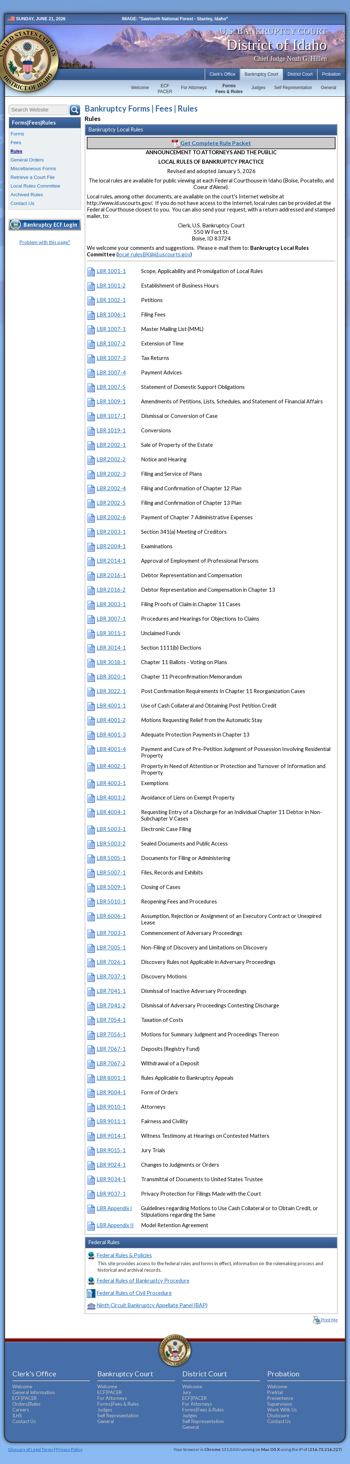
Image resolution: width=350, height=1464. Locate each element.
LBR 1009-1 (111, 401)
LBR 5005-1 (111, 858)
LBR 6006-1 (111, 916)
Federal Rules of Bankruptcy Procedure (143, 1281)
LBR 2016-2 (111, 590)
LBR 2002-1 (111, 445)
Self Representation (293, 87)
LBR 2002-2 (111, 459)
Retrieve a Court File (32, 177)
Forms (17, 134)
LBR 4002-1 (111, 766)
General (328, 87)
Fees (15, 142)
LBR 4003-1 (111, 783)
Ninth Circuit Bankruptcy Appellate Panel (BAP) (152, 1305)
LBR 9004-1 (111, 1092)
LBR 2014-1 (111, 561)
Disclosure (278, 1415)
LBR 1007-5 (111, 387)
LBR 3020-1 (111, 677)
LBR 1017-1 (111, 416)
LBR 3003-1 (111, 604)
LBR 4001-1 (111, 705)
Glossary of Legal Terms (31, 1449)
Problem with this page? (45, 242)
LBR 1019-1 (111, 430)
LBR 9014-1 (111, 1136)
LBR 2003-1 (111, 532)
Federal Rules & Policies (124, 1255)
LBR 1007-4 (111, 372)
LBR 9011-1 (111, 1121)
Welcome (140, 87)
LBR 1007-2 (111, 343)
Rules (16, 151)
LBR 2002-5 (111, 503)
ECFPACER (165, 88)
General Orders (27, 160)
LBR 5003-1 (111, 829)
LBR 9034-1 (111, 1179)
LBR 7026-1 (111, 962)
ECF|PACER (24, 1398)
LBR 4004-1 (111, 812)
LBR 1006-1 (111, 314)
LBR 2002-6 (111, 517)
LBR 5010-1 (111, 901)
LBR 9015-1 (111, 1150)
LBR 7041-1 (111, 991)
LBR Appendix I (114, 1208)
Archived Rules (26, 194)
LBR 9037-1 (111, 1194)
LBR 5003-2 (111, 843)
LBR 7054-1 (111, 1020)
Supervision (279, 1404)
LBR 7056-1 (111, 1034)
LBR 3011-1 (111, 633)
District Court (299, 74)
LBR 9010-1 (111, 1107)
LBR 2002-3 (111, 474)
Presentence (280, 1398)
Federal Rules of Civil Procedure (134, 1293)
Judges (258, 87)
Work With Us (282, 1410)
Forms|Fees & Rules (118, 1404)
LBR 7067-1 (111, 1049)
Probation (331, 74)
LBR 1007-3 (111, 358)
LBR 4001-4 (111, 749)
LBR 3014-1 (111, 648)
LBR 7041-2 (111, 1005)
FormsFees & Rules (229, 88)
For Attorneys (193, 87)
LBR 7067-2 (111, 1063)
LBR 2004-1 (111, 546)
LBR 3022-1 (111, 691)
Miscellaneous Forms (33, 168)
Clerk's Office (222, 74)
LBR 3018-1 (111, 662)
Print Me (329, 1319)
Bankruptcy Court (261, 74)
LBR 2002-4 (111, 488)
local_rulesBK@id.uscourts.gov (154, 254)
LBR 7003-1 (111, 933)
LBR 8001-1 (111, 1078)
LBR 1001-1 (111, 271)
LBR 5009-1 (111, 887)
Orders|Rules (26, 1404)
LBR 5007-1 (111, 872)
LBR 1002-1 (111, 300)
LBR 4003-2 (111, 797)
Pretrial (275, 1392)
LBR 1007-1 (111, 329)
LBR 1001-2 (111, 285)
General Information (33, 1392)
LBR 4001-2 (111, 720)
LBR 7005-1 (111, 947)
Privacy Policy (69, 1449)
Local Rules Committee (35, 186)
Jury (186, 1392)
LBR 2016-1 (111, 575)
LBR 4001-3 (111, 734)
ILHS (17, 1415)
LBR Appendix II (115, 1225)
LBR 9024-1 (111, 1165)
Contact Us (22, 203)
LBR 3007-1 (111, 619)
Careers (20, 1410)
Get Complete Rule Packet (211, 142)
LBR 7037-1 (111, 976)
